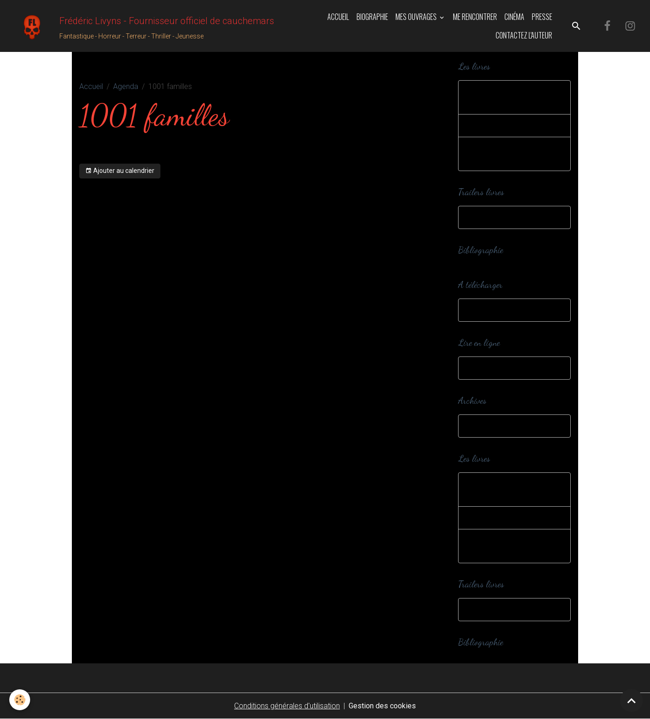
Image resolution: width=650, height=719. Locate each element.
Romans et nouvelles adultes (502, 154)
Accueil (338, 16)
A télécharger (489, 309)
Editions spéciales (497, 125)
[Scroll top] (631, 700)
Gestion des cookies (382, 705)
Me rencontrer (475, 16)
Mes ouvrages (416, 16)
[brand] (136, 26)
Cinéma (514, 16)
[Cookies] (19, 699)
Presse (542, 16)
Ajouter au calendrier (119, 171)
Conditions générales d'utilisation (287, 705)
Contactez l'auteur (524, 35)
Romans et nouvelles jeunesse (502, 97)
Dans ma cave (491, 425)
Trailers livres (489, 217)
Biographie (372, 16)
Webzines (483, 367)
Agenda (125, 86)
